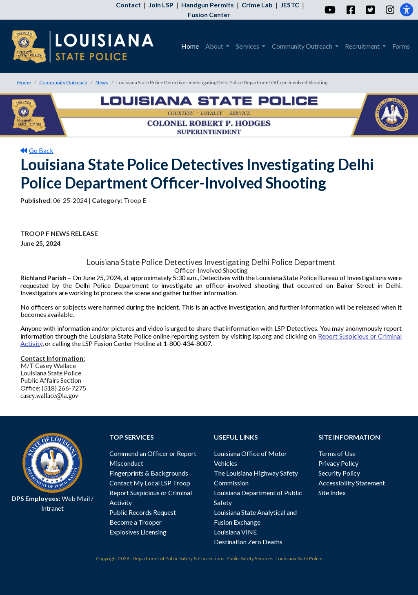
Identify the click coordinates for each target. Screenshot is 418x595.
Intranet (52, 508)
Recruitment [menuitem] (363, 46)
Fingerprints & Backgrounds (148, 473)
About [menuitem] (215, 46)
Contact (128, 5)
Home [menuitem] (190, 46)
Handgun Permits (207, 5)
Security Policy (339, 473)
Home (24, 82)
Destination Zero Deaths (248, 542)
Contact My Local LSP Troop (149, 483)
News (102, 82)
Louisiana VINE (235, 532)
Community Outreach (63, 82)
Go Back (36, 150)
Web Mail (76, 498)
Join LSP (161, 5)
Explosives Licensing (138, 532)
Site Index (332, 492)
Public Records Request (142, 512)
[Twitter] (370, 10)
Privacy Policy (338, 463)
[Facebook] (350, 10)
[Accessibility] (406, 9)
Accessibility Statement (351, 483)
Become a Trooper (135, 522)
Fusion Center (209, 14)
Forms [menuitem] (401, 46)
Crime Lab (257, 5)
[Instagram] (389, 10)
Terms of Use (337, 453)
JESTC (289, 5)
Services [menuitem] (248, 46)
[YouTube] (329, 10)
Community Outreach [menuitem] (303, 46)
